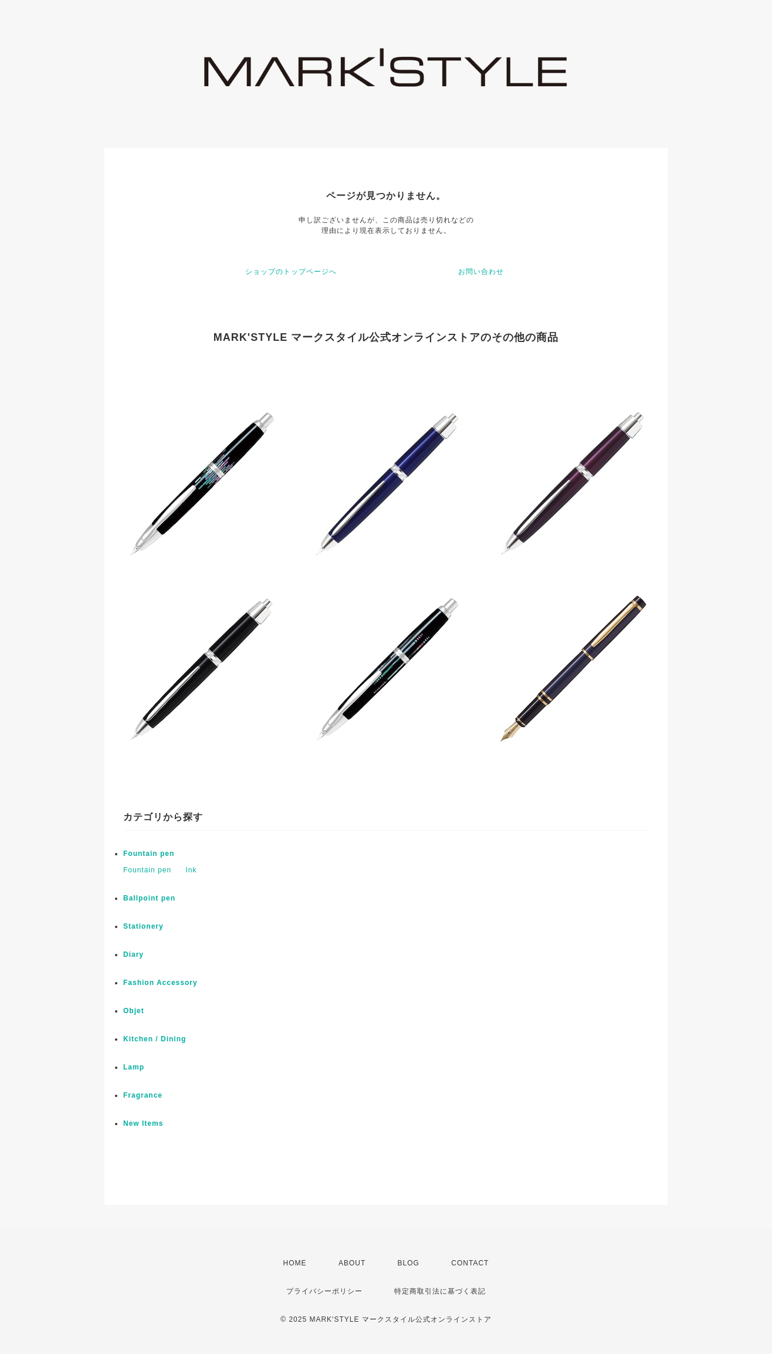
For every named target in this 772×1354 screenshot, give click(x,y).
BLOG (408, 1263)
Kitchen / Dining (154, 1039)
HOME (295, 1263)
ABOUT (351, 1263)
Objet (133, 1011)
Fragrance (142, 1095)
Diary (133, 954)
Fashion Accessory (160, 983)
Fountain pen (148, 853)
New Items (143, 1123)
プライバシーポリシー (324, 1291)
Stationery (143, 926)
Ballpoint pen (149, 898)
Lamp (133, 1067)
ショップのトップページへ (291, 272)
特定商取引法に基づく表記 (440, 1291)
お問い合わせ (481, 272)
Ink (191, 870)
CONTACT (470, 1263)
